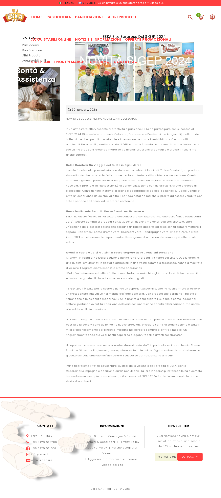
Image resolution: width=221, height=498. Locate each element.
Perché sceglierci (124, 448)
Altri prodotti (123, 17)
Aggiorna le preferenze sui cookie (112, 460)
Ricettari (40, 62)
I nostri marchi (70, 62)
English (86, 3)
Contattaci (126, 62)
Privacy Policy (129, 442)
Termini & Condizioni (100, 442)
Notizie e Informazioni (98, 39)
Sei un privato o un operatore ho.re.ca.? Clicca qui (130, 3)
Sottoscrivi (189, 457)
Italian (67, 3)
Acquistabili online (51, 39)
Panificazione (89, 17)
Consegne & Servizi (122, 437)
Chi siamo (100, 62)
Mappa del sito (112, 465)
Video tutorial (112, 454)
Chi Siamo (96, 437)
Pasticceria (59, 17)
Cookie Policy (97, 448)
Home (36, 17)
